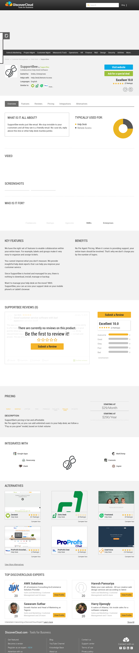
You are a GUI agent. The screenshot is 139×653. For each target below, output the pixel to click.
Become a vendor (15, 630)
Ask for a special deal (119, 73)
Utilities (120, 52)
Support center (88, 630)
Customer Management (20, 59)
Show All (130, 609)
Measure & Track (60, 52)
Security (111, 52)
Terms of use (87, 634)
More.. (129, 52)
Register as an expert (20, 634)
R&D (96, 52)
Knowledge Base (56, 634)
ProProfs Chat (63, 536)
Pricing (51, 103)
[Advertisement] (69, 30)
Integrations (65, 103)
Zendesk (14, 501)
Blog (123, 5)
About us (53, 638)
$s (20, 5)
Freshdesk (109, 501)
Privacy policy (87, 638)
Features (25, 103)
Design (103, 52)
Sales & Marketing (13, 52)
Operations (73, 52)
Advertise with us (15, 638)
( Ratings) (123, 83)
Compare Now (36, 508)
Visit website (118, 67)
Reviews (38, 103)
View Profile (59, 581)
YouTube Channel (56, 630)
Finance (88, 52)
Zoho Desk (62, 501)
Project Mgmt (29, 52)
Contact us (86, 626)
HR (81, 52)
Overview (11, 103)
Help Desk (34, 59)
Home (7, 59)
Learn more (48, 609)
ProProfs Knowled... (19, 536)
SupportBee (44, 67)
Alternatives (81, 103)
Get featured (13, 626)
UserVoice (109, 536)
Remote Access (84, 127)
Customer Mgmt (43, 52)
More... (51, 87)
